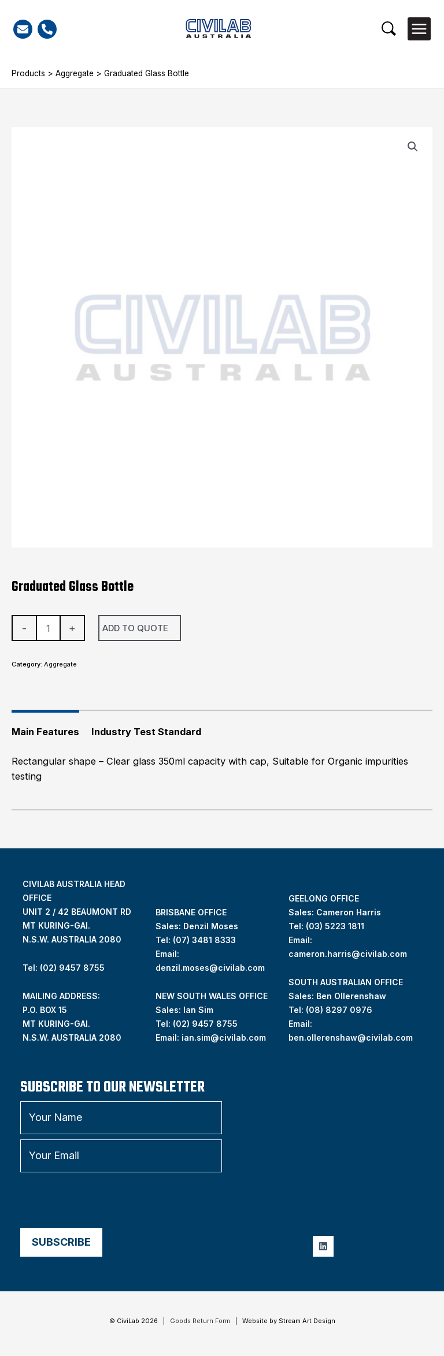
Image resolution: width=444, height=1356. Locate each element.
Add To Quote (135, 628)
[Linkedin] (323, 1246)
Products (28, 73)
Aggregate (75, 73)
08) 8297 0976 (340, 1010)
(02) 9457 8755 (205, 1024)
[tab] (45, 727)
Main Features (45, 731)
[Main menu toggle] (419, 28)
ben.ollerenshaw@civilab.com (350, 1037)
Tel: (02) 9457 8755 (64, 968)
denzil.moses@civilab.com (210, 968)
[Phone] (47, 29)
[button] (389, 28)
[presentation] (108, 1200)
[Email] (22, 29)
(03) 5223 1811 (335, 926)
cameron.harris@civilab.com (347, 954)
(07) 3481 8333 (204, 940)
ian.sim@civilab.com (224, 1037)
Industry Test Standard (146, 731)
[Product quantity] (48, 628)
